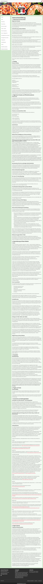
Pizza (2, 19)
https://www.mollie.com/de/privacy (27, 479)
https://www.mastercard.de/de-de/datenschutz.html (20, 506)
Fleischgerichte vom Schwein (5, 35)
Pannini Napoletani (4, 30)
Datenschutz (40, 580)
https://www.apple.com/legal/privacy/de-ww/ (34, 452)
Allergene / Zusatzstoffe (30, 580)
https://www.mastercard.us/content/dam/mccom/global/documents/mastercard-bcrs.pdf (25, 507)
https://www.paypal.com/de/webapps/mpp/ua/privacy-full (21, 448)
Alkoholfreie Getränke (4, 46)
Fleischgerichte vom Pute (4, 37)
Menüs (2, 17)
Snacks (2, 44)
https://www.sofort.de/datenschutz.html (18, 473)
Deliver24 (24, 583)
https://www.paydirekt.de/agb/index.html (18, 486)
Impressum (35, 580)
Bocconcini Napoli (3, 26)
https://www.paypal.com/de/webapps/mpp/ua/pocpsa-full (31, 445)
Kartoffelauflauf (3, 42)
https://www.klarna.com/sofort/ (30, 473)
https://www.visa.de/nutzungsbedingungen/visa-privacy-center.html (22, 523)
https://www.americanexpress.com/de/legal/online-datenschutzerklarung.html (24, 498)
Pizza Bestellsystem (20, 583)
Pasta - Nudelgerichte (4, 33)
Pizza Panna (3, 21)
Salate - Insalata (3, 28)
